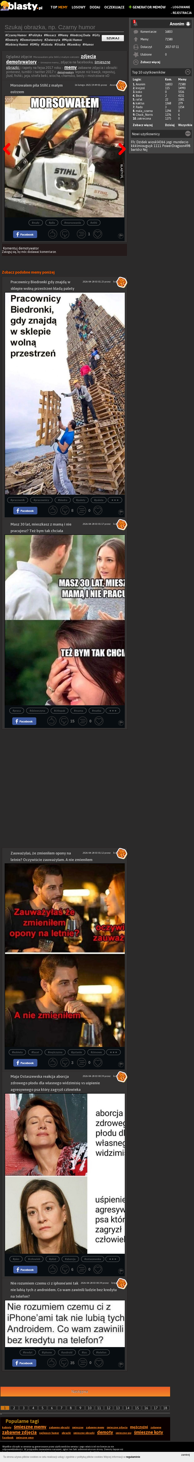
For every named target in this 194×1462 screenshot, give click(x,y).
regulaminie (133, 1456)
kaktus (140, 103)
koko (139, 92)
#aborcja (70, 1259)
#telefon (101, 1352)
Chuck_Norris (144, 114)
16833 (168, 31)
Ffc (133, 142)
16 (146, 1408)
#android (66, 1352)
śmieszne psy (124, 1433)
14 (127, 1408)
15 (137, 1408)
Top (59, 7)
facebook (8, 1437)
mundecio (180, 142)
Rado (139, 107)
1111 (157, 146)
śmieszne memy (30, 1426)
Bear (139, 95)
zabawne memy (95, 1427)
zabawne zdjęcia (19, 1432)
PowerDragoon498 (176, 146)
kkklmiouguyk (142, 146)
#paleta (98, 500)
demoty (105, 1432)
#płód (52, 1259)
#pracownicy (41, 500)
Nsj (145, 149)
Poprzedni (8, 138)
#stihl (93, 223)
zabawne (156, 1427)
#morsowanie (72, 223)
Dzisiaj (170, 125)
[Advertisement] (65, 759)
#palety (80, 500)
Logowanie (181, 7)
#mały (35, 223)
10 (90, 1408)
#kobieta (17, 1052)
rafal (139, 99)
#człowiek (34, 1259)
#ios (84, 1352)
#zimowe (96, 1052)
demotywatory (65, 72)
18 (165, 1408)
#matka (96, 711)
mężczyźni (139, 1427)
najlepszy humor (49, 1433)
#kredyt (28, 1352)
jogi (169, 142)
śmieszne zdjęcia (117, 1427)
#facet (35, 1052)
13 (118, 1408)
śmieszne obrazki (84, 1433)
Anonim (140, 84)
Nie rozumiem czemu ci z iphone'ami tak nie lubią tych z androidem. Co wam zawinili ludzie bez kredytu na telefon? (64, 1289)
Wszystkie (185, 125)
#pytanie (76, 1052)
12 (109, 1408)
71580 (168, 39)
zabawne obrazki (59, 1427)
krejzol (140, 88)
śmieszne (77, 1427)
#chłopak (59, 711)
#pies (16, 1259)
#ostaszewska (92, 1259)
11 (99, 1408)
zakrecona (144, 118)
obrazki (66, 1433)
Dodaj (95, 7)
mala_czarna (144, 111)
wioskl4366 (157, 142)
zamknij (185, 1454)
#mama (78, 711)
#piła (52, 223)
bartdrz (136, 149)
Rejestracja (182, 13)
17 (156, 1408)
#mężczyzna (55, 1052)
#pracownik (18, 500)
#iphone (47, 1352)
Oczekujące (114, 7)
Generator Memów (147, 7)
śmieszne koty (148, 1432)
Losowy (78, 7)
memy (70, 67)
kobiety (6, 1427)
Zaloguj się (9, 251)
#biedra (62, 500)
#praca (17, 711)
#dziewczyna (37, 711)
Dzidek (141, 142)
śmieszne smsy (25, 1437)
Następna (120, 138)
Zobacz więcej (150, 62)
